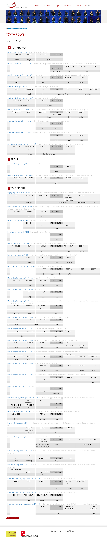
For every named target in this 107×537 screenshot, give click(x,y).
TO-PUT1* (69, 166)
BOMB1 (42, 146)
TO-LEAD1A (93, 377)
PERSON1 (42, 320)
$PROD (42, 123)
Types (58, 6)
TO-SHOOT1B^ (42, 55)
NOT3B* (81, 78)
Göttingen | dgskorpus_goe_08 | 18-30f (20, 87)
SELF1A (16, 78)
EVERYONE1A (69, 66)
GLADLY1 (43, 246)
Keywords (67, 6)
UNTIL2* (16, 458)
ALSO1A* (16, 306)
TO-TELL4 (29, 331)
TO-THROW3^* (93, 89)
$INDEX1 (29, 223)
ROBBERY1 (81, 112)
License (78, 6)
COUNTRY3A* (81, 66)
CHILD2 (29, 78)
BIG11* (29, 112)
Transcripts (47, 6)
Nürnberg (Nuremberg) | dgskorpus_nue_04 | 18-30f (24, 478)
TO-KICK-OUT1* (69, 246)
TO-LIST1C (16, 343)
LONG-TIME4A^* (29, 89)
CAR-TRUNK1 (56, 114)
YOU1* (16, 89)
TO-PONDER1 (29, 195)
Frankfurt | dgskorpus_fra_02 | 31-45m (19, 64)
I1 (93, 195)
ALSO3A (42, 343)
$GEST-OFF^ (69, 331)
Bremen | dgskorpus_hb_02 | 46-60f (18, 109)
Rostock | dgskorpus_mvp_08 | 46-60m (20, 164)
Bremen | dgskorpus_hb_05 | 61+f (18, 243)
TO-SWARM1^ (16, 211)
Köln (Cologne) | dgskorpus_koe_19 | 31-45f (21, 144)
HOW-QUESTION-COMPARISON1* (29, 402)
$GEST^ (81, 246)
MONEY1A (42, 211)
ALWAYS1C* (16, 414)
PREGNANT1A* (29, 456)
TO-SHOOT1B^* (16, 55)
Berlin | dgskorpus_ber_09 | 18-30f (18, 220)
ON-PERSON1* (43, 195)
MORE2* (29, 306)
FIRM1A (42, 414)
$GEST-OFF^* (16, 112)
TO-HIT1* (43, 269)
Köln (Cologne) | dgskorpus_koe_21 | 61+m (21, 266)
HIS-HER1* (93, 66)
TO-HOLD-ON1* (16, 405)
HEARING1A (29, 343)
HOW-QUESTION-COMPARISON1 (69, 197)
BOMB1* (69, 146)
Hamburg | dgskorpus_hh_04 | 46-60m (19, 121)
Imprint (61, 531)
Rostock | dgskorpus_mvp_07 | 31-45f (19, 451)
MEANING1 (42, 366)
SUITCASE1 (43, 112)
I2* (29, 292)
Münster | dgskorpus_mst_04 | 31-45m (20, 278)
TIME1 (69, 89)
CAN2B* (69, 428)
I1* (16, 428)
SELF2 (29, 320)
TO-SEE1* (16, 331)
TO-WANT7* (69, 78)
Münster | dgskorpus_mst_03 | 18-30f (19, 206)
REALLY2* (29, 280)
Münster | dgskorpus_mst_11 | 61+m (19, 386)
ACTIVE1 (16, 320)
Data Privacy (69, 531)
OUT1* (29, 481)
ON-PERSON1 (42, 280)
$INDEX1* (16, 146)
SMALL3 (43, 78)
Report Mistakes (12, 518)
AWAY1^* (29, 211)
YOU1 (16, 195)
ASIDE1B (43, 178)
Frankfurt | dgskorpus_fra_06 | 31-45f (19, 75)
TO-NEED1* (81, 195)
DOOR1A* (69, 269)
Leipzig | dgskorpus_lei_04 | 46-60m (19, 193)
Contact (54, 531)
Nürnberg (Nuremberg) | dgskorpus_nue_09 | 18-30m (24, 504)
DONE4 (81, 135)
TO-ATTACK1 (29, 55)
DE (86, 6)
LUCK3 (81, 439)
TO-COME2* (16, 246)
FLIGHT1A (29, 357)
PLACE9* (69, 112)
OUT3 (94, 366)
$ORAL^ (42, 89)
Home (37, 6)
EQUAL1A (69, 377)
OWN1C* (94, 357)
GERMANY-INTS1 (42, 495)
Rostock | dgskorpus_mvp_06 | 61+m (19, 411)
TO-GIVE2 (16, 178)
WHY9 (43, 292)
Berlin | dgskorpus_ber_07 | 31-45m (18, 52)
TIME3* (81, 89)
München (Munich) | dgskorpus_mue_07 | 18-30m (23, 398)
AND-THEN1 (29, 178)
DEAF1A (42, 428)
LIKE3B (69, 366)
